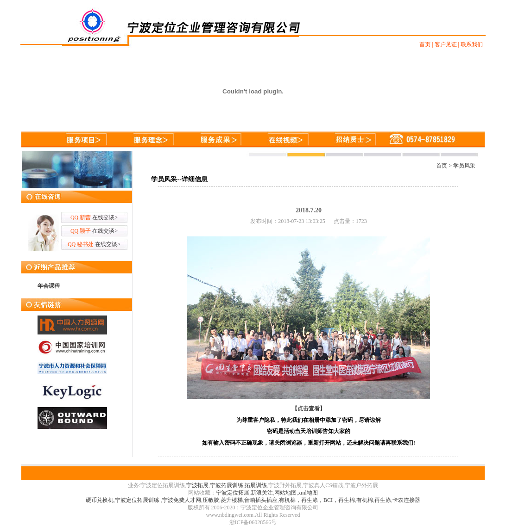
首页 (441, 165)
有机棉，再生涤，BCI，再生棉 (317, 500)
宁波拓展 (197, 485)
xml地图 (308, 492)
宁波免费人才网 (181, 500)
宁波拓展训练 (226, 485)
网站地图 (285, 492)
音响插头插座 (261, 500)
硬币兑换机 (100, 500)
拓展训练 (256, 485)
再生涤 (382, 500)
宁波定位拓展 (232, 492)
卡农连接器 (406, 500)
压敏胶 (210, 500)
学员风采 (464, 165)
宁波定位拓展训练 (138, 500)
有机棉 (364, 500)
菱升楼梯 (232, 500)
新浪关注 (262, 492)
